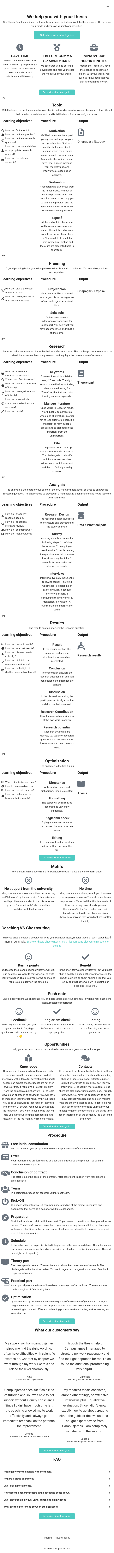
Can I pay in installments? (18, 1485)
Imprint (48, 1537)
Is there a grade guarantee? (19, 1478)
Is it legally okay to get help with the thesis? (28, 1471)
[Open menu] (107, 6)
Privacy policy (62, 1537)
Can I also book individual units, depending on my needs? (35, 1499)
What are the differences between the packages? (31, 1506)
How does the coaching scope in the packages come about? (37, 1492)
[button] (57, 1471)
